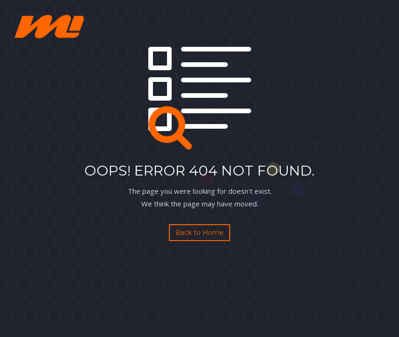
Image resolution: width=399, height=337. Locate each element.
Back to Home (199, 232)
